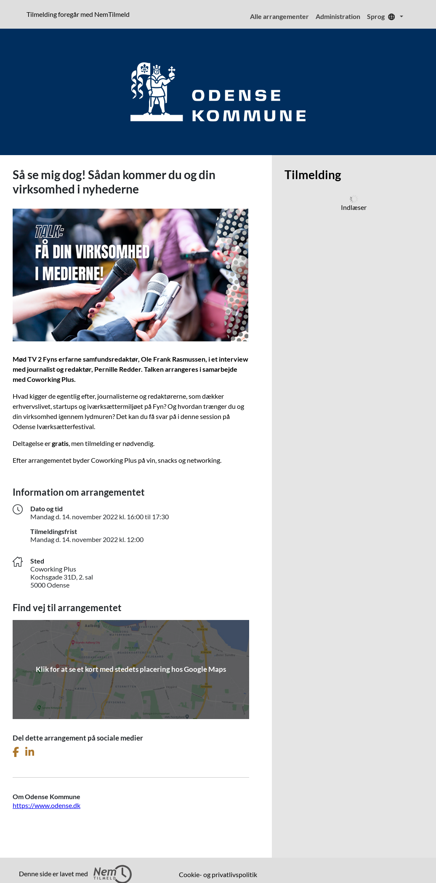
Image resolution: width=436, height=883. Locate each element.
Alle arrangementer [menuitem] (279, 16)
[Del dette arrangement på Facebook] (16, 752)
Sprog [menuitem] (382, 16)
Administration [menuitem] (338, 16)
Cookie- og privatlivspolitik (218, 874)
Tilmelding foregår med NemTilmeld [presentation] (78, 14)
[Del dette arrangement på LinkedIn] (29, 752)
